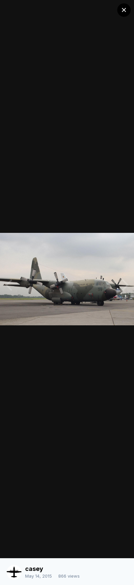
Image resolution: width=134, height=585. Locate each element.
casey (34, 568)
